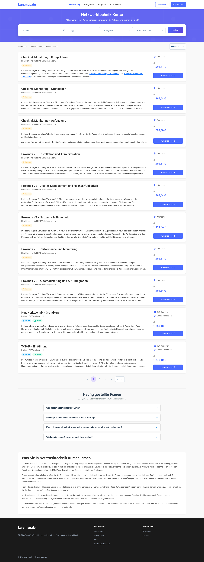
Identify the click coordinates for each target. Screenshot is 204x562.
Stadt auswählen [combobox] (144, 30)
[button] (130, 30)
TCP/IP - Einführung (34, 346)
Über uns (145, 535)
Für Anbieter (115, 4)
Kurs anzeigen (168, 76)
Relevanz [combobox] (175, 46)
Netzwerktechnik (52, 46)
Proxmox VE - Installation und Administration (50, 154)
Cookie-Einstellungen (102, 544)
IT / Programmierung (35, 46)
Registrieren (178, 5)
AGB (96, 540)
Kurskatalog (74, 4)
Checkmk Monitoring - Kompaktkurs (44, 57)
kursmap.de (27, 4)
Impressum (98, 531)
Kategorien (89, 4)
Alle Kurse (21, 46)
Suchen (175, 30)
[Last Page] (111, 379)
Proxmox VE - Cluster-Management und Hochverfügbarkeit (59, 185)
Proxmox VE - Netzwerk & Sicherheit (45, 217)
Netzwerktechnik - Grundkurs (40, 312)
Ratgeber (102, 4)
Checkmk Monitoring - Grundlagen (104, 73)
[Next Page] (105, 379)
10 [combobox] (118, 379)
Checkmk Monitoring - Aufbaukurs (43, 120)
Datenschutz (99, 535)
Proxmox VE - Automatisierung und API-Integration (54, 281)
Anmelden (162, 5)
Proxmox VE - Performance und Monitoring (49, 249)
